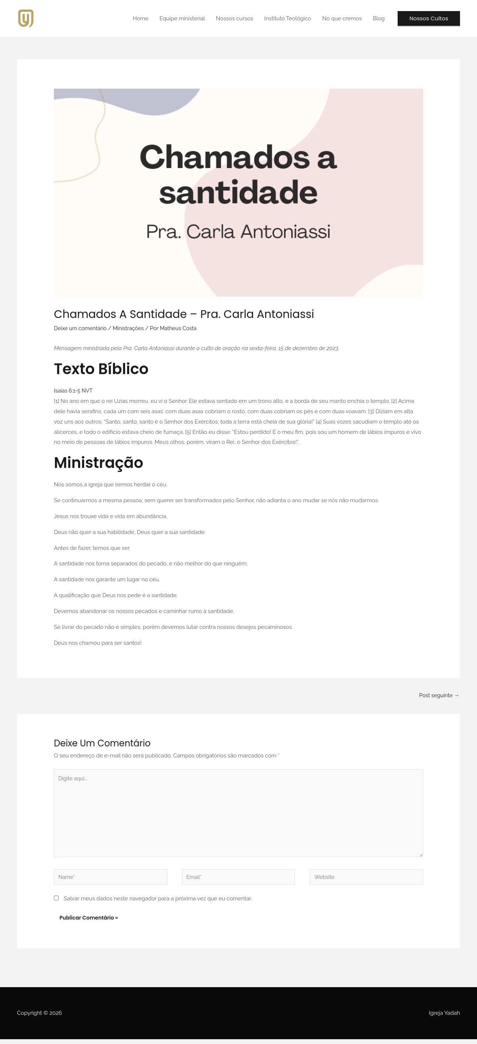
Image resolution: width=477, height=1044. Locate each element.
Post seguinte (438, 695)
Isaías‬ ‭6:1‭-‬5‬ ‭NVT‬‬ (74, 390)
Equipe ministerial (182, 18)
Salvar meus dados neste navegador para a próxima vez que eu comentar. (158, 903)
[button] (429, 18)
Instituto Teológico (287, 18)
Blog (379, 18)
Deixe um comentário (81, 328)
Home (140, 18)
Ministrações (131, 328)
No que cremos (342, 18)
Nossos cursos (234, 18)
